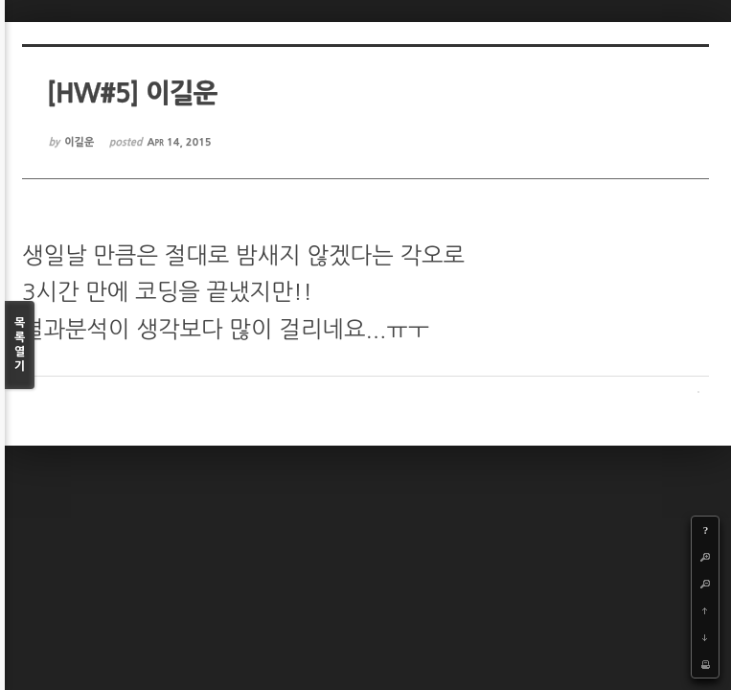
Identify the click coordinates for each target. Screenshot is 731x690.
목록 (19, 345)
